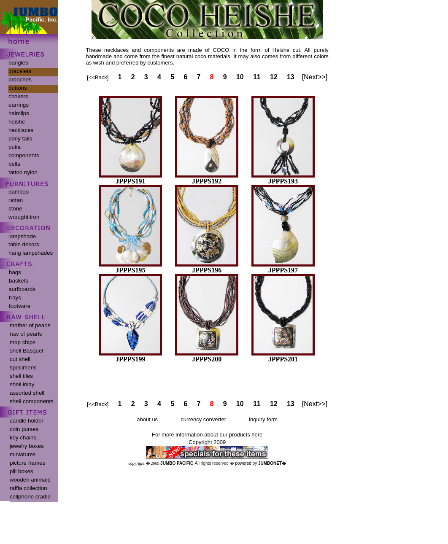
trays (15, 297)
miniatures (22, 454)
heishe (16, 121)
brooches (20, 79)
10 (240, 77)
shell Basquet (26, 350)
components (23, 155)
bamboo (18, 192)
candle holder (26, 420)
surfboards (22, 289)
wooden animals (30, 480)
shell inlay (22, 384)
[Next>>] (314, 77)
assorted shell (27, 393)
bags (15, 272)
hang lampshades (30, 253)
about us (147, 419)
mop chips (22, 342)
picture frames (27, 463)
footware (19, 306)
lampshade (22, 236)
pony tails (20, 138)
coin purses (24, 429)
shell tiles (21, 376)
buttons (17, 88)
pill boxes (21, 471)
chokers (18, 96)
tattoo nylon (23, 172)
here (256, 434)
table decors (23, 244)
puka (14, 147)
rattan (15, 200)
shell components (32, 401)
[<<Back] (97, 77)
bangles (18, 62)
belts (14, 164)
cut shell (20, 359)
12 (274, 77)
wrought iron (23, 217)
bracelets (19, 71)
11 (257, 77)
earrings (18, 105)
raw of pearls (26, 334)
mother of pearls (30, 325)
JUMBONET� (272, 463)
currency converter (203, 419)
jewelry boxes (27, 446)
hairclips (18, 113)
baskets (18, 280)
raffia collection (28, 488)
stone (15, 208)
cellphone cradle (30, 496)
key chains (23, 437)
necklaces (20, 130)
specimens (23, 367)
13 (290, 77)
